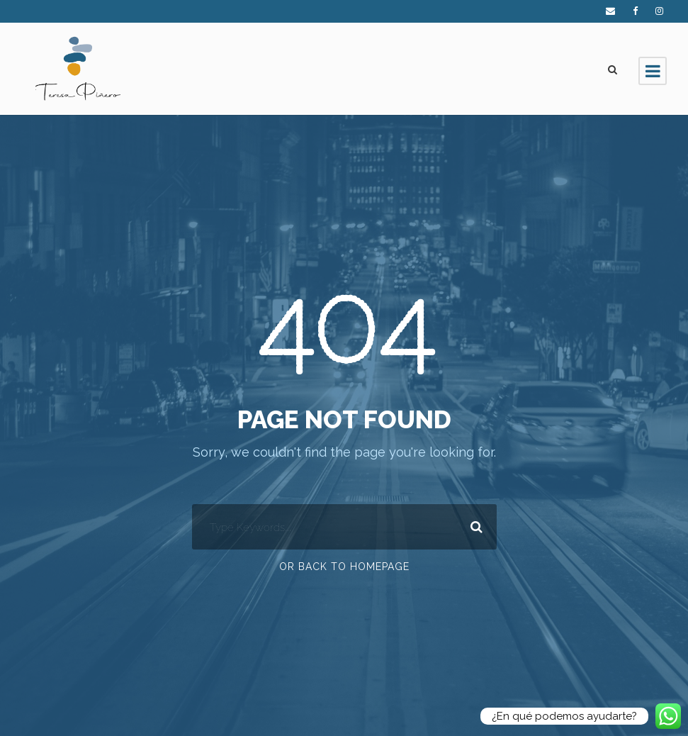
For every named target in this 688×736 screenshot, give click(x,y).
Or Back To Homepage (344, 566)
